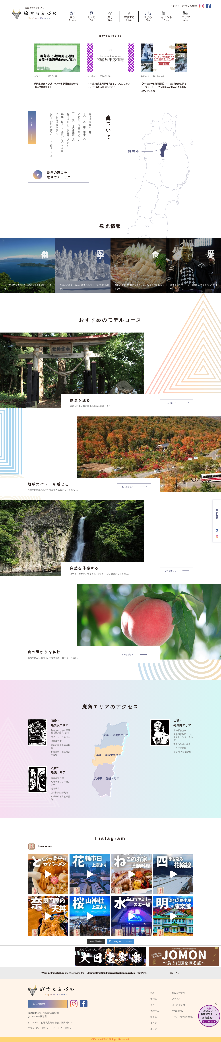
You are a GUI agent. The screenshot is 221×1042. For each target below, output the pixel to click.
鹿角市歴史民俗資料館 (60, 746)
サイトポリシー (66, 1028)
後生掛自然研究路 (59, 792)
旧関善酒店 (56, 741)
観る (152, 993)
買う (152, 1005)
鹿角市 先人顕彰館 (182, 752)
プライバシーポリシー (39, 1028)
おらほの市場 (179, 748)
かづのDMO (177, 1011)
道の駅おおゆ (179, 730)
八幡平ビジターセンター (60, 783)
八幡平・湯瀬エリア (58, 770)
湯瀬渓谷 (55, 788)
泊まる (153, 1017)
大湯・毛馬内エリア (182, 723)
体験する (154, 1011)
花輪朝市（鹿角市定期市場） (60, 753)
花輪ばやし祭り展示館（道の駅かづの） (60, 731)
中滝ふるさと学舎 (182, 744)
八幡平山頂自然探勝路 (60, 797)
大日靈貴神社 (57, 778)
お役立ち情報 (178, 993)
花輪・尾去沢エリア (59, 723)
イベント (154, 1023)
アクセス (176, 999)
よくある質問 (178, 1005)
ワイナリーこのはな (60, 737)
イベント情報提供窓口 (182, 1017)
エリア (153, 1029)
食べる (153, 999)
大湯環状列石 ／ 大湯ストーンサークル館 (183, 737)
